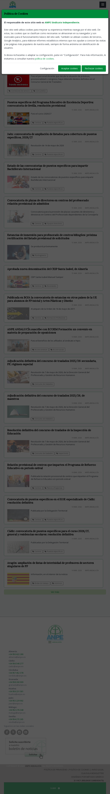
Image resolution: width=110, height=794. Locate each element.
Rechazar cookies (94, 68)
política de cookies (44, 58)
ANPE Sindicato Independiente (62, 22)
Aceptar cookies (69, 68)
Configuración (47, 68)
